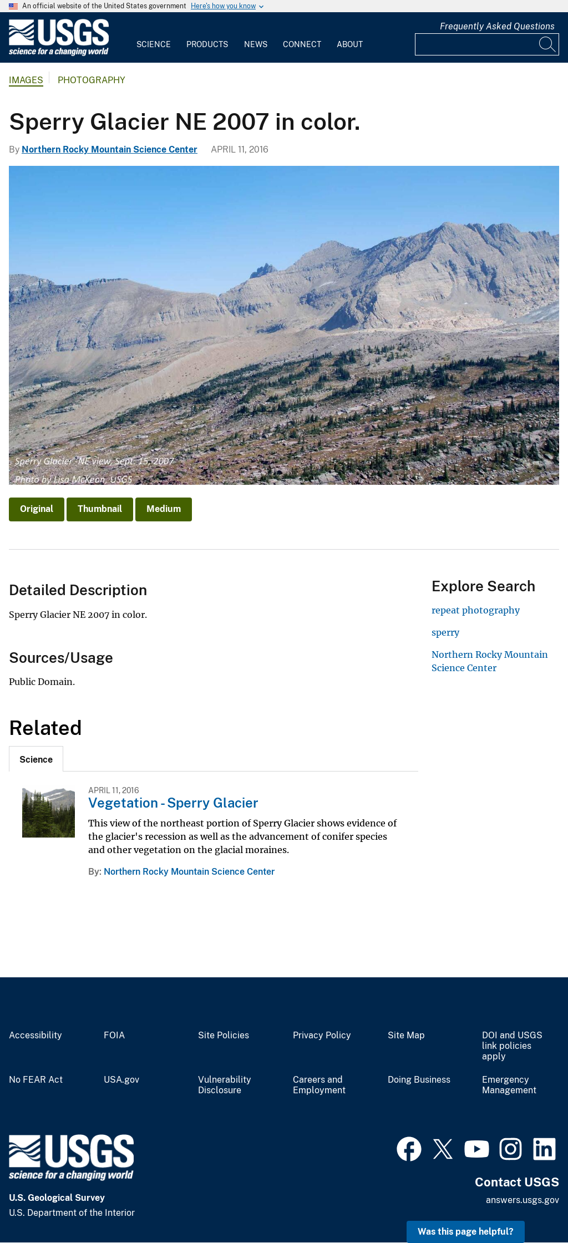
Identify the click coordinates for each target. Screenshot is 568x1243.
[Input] (487, 44)
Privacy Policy (322, 1036)
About (350, 44)
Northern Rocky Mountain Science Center (109, 149)
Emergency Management (509, 1085)
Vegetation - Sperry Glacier (173, 802)
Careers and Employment (319, 1085)
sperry (445, 632)
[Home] (59, 53)
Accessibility (35, 1036)
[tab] (36, 759)
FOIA (114, 1036)
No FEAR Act (36, 1080)
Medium (163, 509)
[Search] (548, 44)
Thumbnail (100, 509)
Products (207, 44)
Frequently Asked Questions (497, 26)
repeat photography (476, 610)
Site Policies (223, 1036)
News (255, 44)
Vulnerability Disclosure (224, 1085)
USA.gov (121, 1080)
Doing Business (419, 1080)
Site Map (406, 1036)
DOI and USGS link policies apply (512, 1046)
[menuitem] (154, 38)
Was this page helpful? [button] (466, 1231)
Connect (302, 44)
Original (36, 509)
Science (153, 44)
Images (26, 80)
